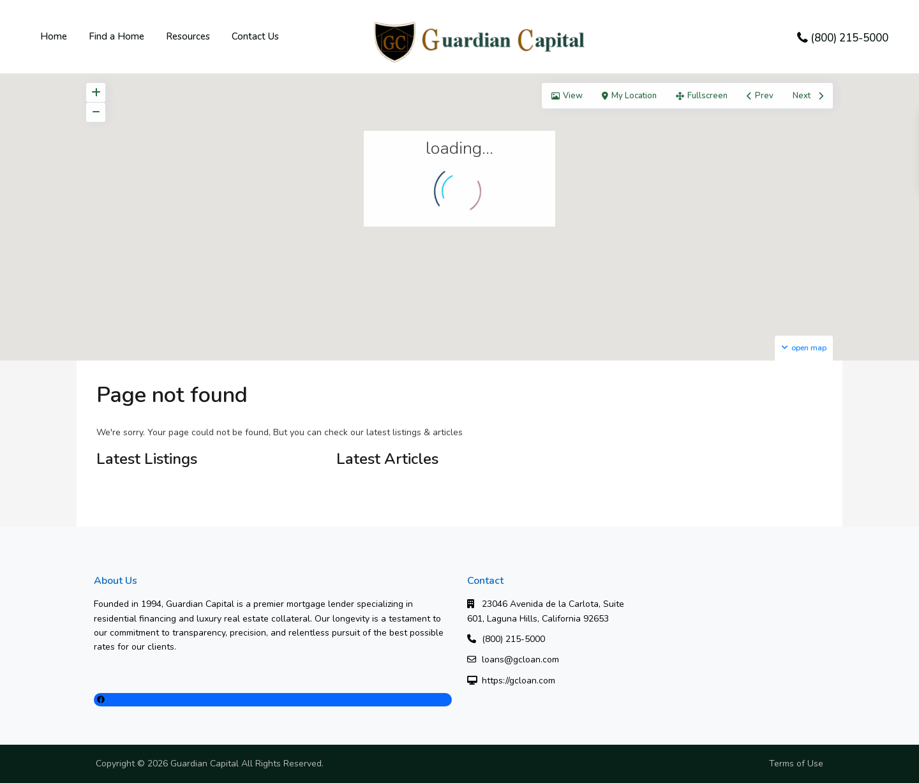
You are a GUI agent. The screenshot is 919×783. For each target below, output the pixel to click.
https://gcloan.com (518, 681)
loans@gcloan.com (520, 659)
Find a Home (116, 36)
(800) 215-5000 (849, 38)
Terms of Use (796, 763)
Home (53, 36)
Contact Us (255, 36)
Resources (188, 36)
